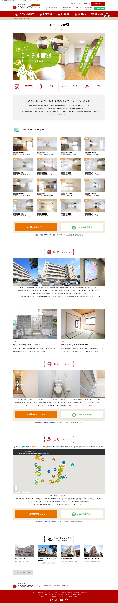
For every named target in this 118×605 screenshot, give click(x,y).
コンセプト (40, 592)
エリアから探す (52, 594)
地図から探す (77, 594)
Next (103, 272)
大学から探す (69, 594)
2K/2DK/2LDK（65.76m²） (71, 193)
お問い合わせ (73, 596)
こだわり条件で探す (42, 594)
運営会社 (54, 596)
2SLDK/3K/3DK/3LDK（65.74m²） (95, 152)
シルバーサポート (45, 596)
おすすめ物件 (67, 8)
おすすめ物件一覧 (61, 592)
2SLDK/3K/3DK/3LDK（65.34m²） (47, 193)
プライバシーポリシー (63, 596)
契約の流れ (88, 8)
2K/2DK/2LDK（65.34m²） (71, 173)
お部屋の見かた (54, 8)
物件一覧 (78, 8)
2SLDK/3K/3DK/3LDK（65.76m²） (23, 152)
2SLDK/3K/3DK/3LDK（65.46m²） (23, 173)
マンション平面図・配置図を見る (32, 130)
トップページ (32, 592)
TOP (14, 18)
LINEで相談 (99, 8)
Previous (15, 272)
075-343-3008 (48, 235)
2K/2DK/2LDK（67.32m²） (71, 214)
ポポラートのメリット (50, 592)
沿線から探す (61, 594)
